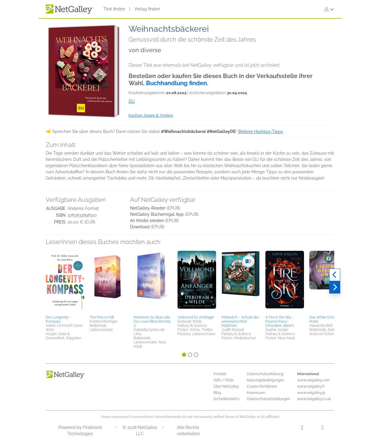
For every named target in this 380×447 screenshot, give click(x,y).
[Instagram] (302, 428)
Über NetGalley (226, 386)
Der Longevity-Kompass (58, 319)
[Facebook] (322, 428)
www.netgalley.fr (310, 386)
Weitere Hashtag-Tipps (260, 131)
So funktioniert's (226, 399)
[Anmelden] (329, 9)
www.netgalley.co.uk (314, 399)
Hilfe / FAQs (223, 380)
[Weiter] (334, 287)
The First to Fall (102, 317)
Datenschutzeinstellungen (268, 399)
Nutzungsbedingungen (265, 380)
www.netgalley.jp (311, 393)
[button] (65, 282)
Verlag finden (147, 9)
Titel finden (114, 9)
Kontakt (219, 374)
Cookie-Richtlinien (262, 386)
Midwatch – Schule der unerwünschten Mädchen (240, 321)
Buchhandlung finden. (177, 83)
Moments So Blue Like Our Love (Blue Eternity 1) (152, 321)
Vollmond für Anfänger (196, 317)
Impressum (256, 393)
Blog (217, 393)
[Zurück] (334, 275)
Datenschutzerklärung (265, 374)
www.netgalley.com (313, 380)
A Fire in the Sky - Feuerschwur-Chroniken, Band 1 (279, 321)
